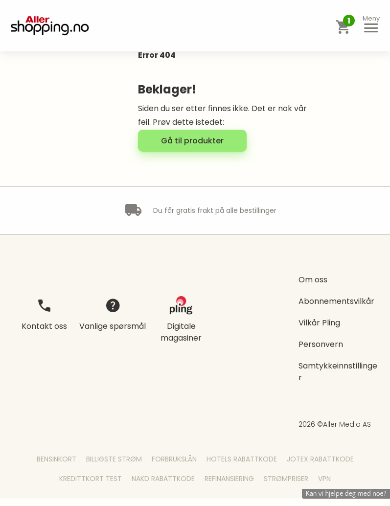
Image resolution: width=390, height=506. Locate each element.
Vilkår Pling (319, 322)
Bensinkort (56, 459)
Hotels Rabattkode (241, 459)
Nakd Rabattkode (163, 478)
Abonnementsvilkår (336, 301)
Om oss (312, 279)
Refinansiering (229, 478)
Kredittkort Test (90, 478)
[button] (371, 25)
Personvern (320, 344)
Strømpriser (286, 478)
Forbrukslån (174, 459)
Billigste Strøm (114, 459)
